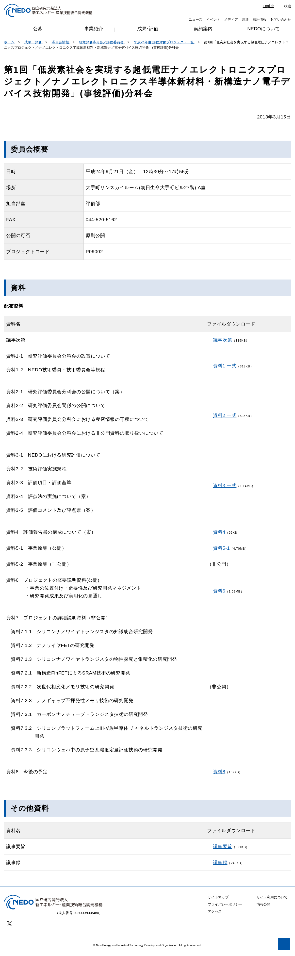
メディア (231, 19)
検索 (287, 6)
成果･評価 (147, 30)
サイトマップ (218, 901)
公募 (37, 30)
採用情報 (259, 19)
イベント (213, 19)
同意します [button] (71, 939)
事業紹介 (93, 30)
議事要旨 (222, 850)
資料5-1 (221, 552)
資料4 (219, 536)
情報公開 (263, 908)
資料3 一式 (225, 489)
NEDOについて (263, 29)
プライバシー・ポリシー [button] (34, 926)
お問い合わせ (280, 19)
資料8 (219, 775)
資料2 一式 (225, 419)
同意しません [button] (31, 939)
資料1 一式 (225, 369)
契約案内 (203, 29)
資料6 (219, 594)
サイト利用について (272, 901)
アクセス (215, 915)
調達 (245, 19)
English (268, 6)
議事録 (220, 866)
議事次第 (222, 343)
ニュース (195, 19)
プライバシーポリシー (225, 908)
